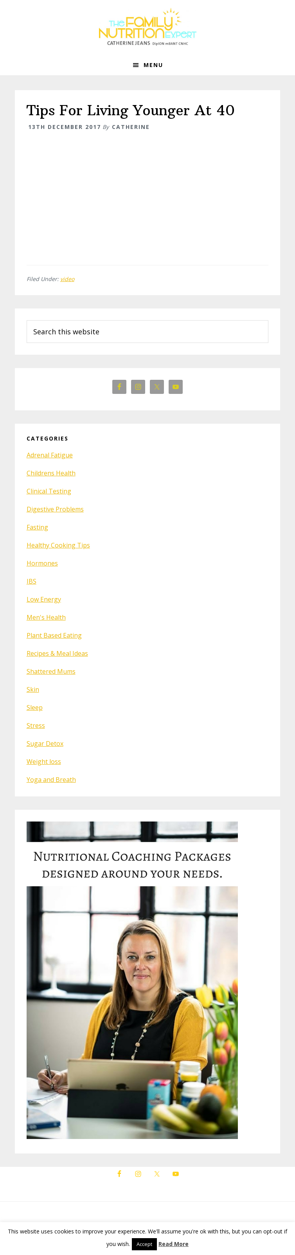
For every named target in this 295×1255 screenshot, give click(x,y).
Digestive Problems (55, 509)
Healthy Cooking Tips (58, 545)
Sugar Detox (45, 743)
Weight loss (44, 761)
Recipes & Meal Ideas (57, 653)
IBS (31, 581)
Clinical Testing (49, 491)
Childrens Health (51, 473)
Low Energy (44, 599)
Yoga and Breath (51, 779)
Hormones (42, 563)
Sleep (35, 707)
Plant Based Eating (54, 635)
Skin (33, 689)
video (67, 279)
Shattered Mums (51, 671)
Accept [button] (144, 1244)
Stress (36, 725)
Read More (173, 1244)
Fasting (37, 527)
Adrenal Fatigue (50, 455)
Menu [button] (153, 65)
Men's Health (46, 617)
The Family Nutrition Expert (147, 27)
